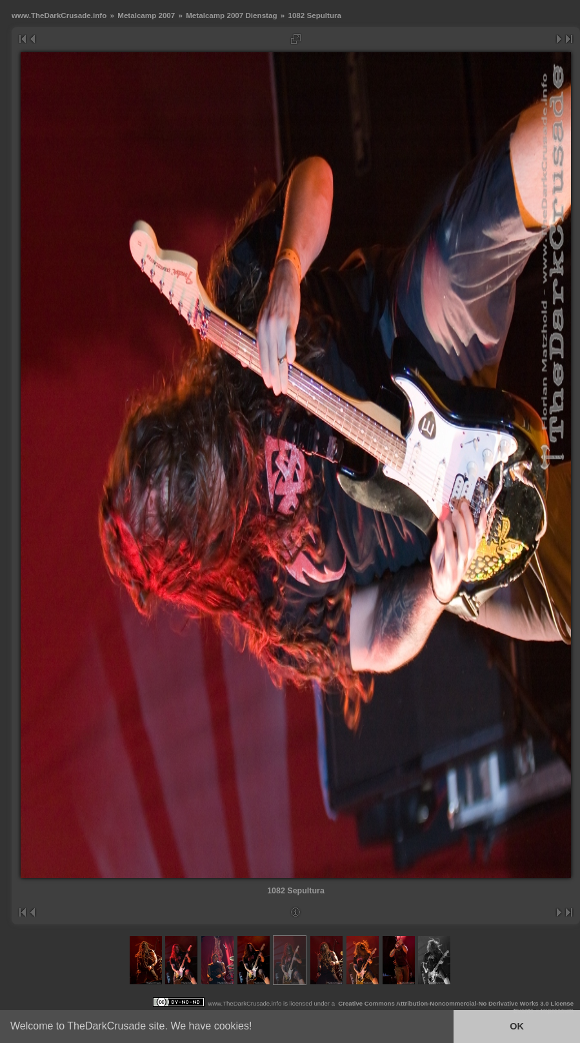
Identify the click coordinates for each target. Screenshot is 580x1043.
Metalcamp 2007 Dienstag (231, 15)
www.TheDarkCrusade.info (59, 15)
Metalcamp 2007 (146, 15)
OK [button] (517, 1026)
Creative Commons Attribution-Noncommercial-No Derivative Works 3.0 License (456, 1003)
